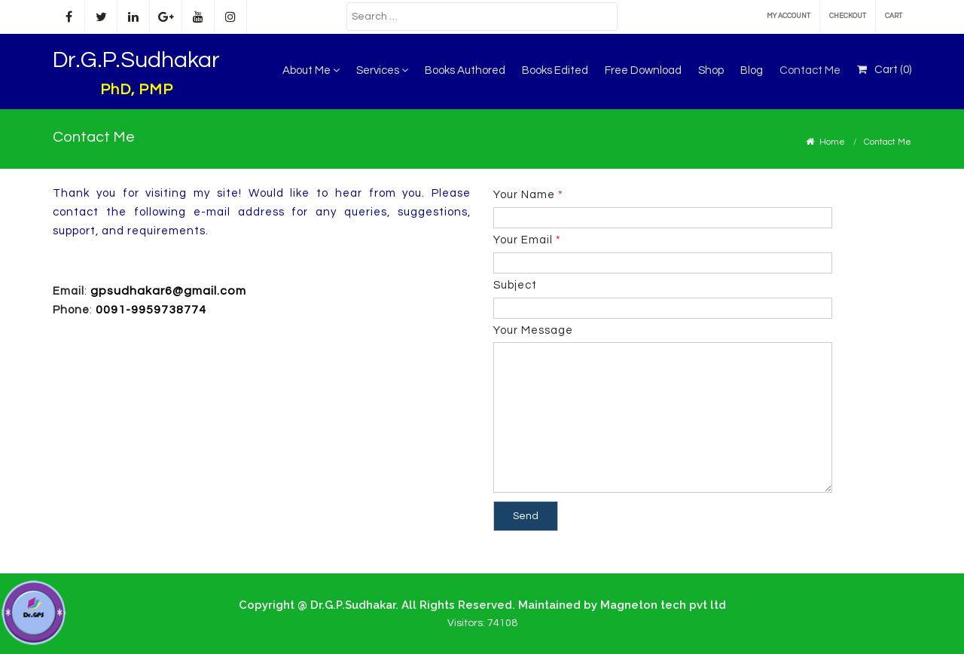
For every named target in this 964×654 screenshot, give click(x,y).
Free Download (643, 70)
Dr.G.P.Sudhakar (136, 60)
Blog (751, 70)
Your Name (662, 206)
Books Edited (555, 70)
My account (788, 16)
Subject (662, 296)
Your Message (662, 410)
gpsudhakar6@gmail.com (168, 291)
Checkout (847, 16)
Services (382, 70)
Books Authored (465, 70)
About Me (311, 70)
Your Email (662, 251)
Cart (893, 16)
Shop (711, 70)
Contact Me (809, 70)
